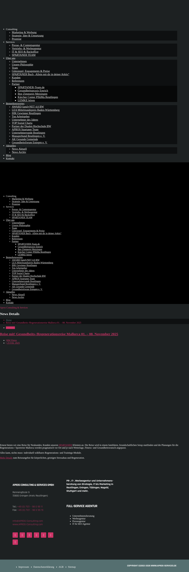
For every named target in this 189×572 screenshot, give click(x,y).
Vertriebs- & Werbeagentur (26, 48)
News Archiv (19, 152)
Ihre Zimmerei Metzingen (32, 93)
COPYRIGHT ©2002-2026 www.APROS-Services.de (151, 565)
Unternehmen (19, 61)
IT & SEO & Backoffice (25, 51)
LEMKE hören (26, 100)
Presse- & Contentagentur (26, 45)
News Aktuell (19, 148)
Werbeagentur (78, 518)
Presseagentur (78, 521)
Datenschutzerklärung (43, 567)
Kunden (16, 77)
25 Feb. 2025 (13, 343)
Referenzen (18, 80)
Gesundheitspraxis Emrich (33, 90)
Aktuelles (11, 145)
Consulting (11, 29)
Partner (16, 84)
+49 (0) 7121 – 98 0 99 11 (30, 506)
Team (15, 67)
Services (10, 42)
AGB (61, 567)
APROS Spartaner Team (25, 129)
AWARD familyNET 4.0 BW (28, 106)
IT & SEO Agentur (81, 524)
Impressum (23, 567)
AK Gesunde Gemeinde (25, 139)
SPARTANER (65, 445)
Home (9, 320)
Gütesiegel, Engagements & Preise (31, 71)
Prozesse (16, 38)
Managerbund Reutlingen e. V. (28, 135)
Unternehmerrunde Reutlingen (28, 132)
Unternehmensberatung (83, 516)
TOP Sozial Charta (22, 122)
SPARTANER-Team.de (31, 87)
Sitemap (72, 567)
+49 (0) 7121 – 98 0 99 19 (30, 510)
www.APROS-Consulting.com (28, 524)
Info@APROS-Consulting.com (28, 521)
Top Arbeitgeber (21, 116)
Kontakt (10, 158)
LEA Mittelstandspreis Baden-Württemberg (36, 109)
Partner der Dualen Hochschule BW (31, 126)
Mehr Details (6, 458)
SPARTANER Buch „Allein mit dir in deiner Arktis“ (40, 74)
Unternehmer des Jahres (25, 119)
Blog (8, 155)
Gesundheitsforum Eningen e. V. (29, 142)
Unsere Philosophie (22, 64)
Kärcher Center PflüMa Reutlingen (38, 97)
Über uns (10, 58)
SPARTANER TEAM (23, 54)
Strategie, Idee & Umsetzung (28, 35)
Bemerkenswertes (15, 103)
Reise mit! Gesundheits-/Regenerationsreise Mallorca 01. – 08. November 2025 (59, 334)
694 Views (11, 340)
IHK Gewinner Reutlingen (26, 113)
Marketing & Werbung (24, 32)
